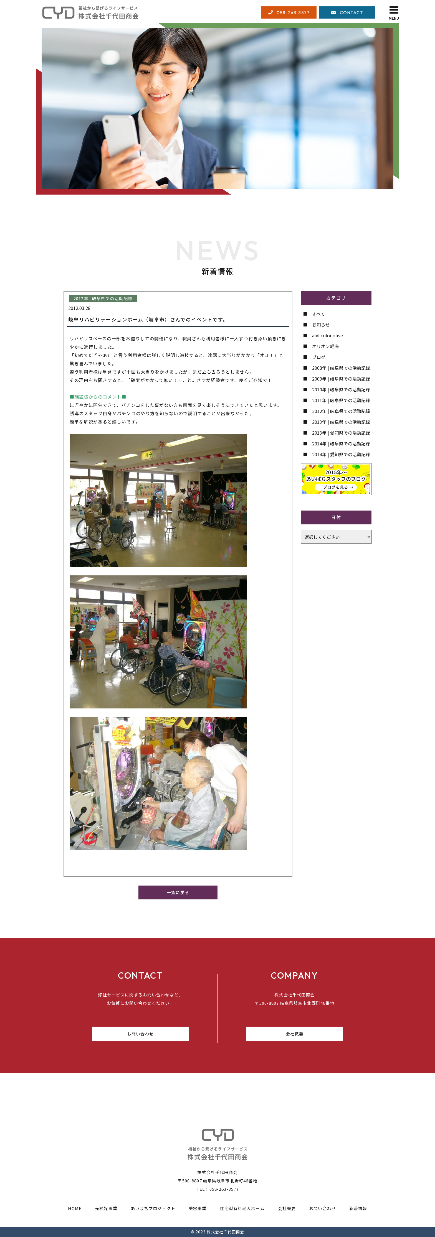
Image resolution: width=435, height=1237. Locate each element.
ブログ (318, 357)
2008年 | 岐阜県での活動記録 (341, 367)
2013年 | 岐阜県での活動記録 (341, 422)
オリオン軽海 (325, 346)
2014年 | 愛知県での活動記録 (341, 454)
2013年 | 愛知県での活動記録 (341, 432)
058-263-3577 (224, 1189)
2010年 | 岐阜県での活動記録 (341, 389)
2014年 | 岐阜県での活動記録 (341, 443)
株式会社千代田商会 (225, 1232)
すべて (318, 313)
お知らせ (321, 324)
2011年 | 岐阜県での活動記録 (341, 400)
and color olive (327, 335)
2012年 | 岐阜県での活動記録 (341, 411)
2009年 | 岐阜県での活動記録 (341, 378)
